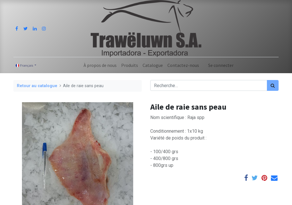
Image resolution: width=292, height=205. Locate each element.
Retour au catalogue (37, 85)
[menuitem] (100, 65)
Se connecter (221, 65)
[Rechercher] (273, 85)
